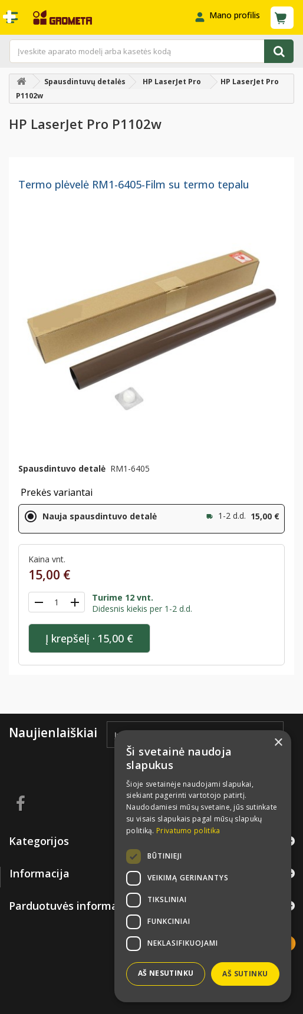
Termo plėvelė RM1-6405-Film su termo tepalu (133, 184)
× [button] (278, 742)
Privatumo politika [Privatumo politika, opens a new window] (188, 831)
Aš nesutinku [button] (166, 973)
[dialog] (202, 866)
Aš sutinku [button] (245, 974)
